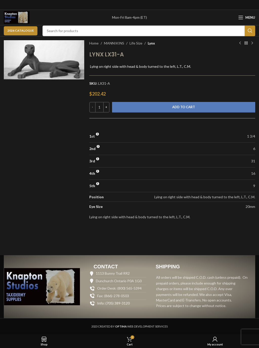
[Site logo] (17, 17)
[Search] (148, 31)
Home (94, 43)
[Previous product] (240, 43)
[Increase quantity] (106, 107)
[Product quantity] (99, 107)
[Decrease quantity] (92, 107)
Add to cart (183, 107)
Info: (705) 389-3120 (113, 303)
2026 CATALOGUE (20, 30)
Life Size (136, 43)
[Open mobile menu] (247, 17)
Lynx (151, 43)
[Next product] (252, 43)
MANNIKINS (114, 43)
